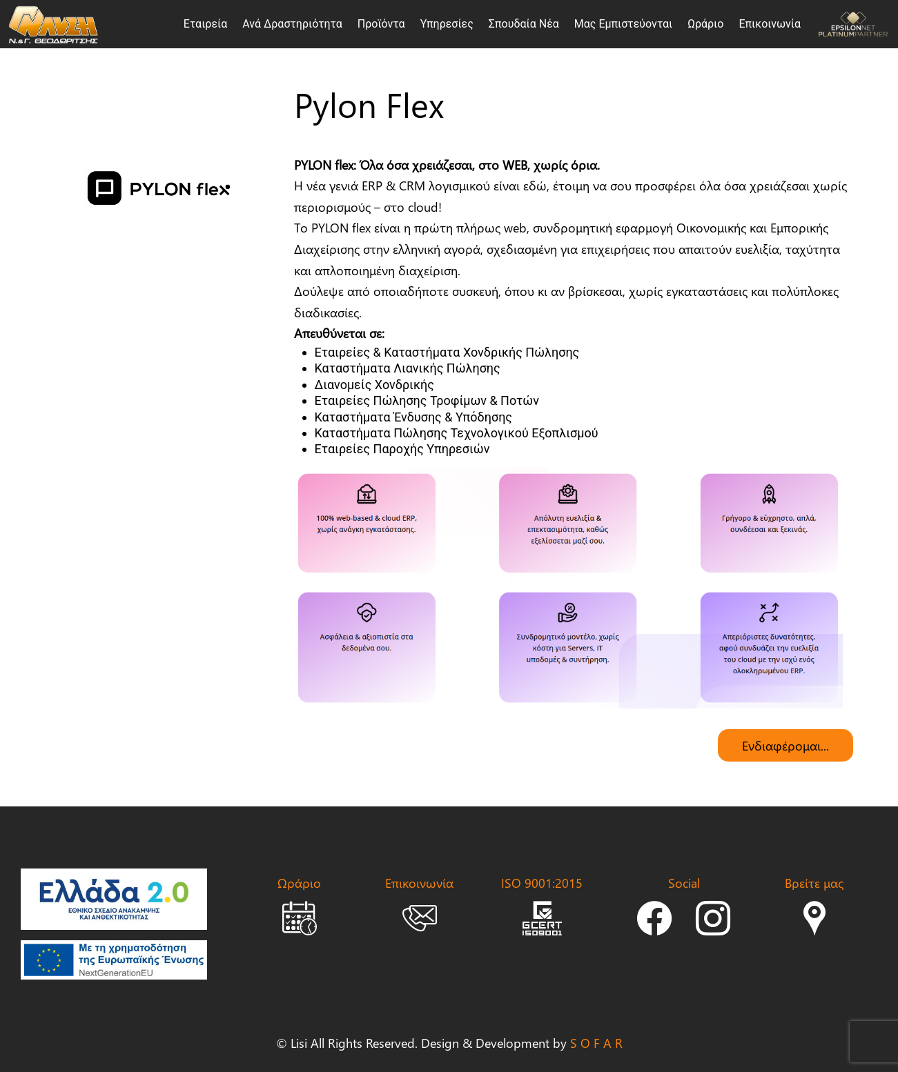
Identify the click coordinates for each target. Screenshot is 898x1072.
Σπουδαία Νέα (524, 23)
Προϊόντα (381, 23)
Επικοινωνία (770, 23)
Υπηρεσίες (447, 23)
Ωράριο (705, 23)
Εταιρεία (205, 23)
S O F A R (596, 1042)
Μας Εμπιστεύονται (623, 23)
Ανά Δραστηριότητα (292, 23)
